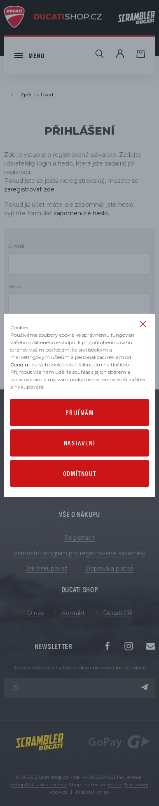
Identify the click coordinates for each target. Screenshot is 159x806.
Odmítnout (79, 473)
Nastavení (79, 442)
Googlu (19, 364)
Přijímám (79, 412)
